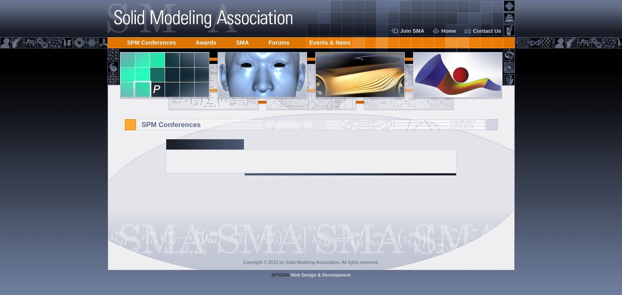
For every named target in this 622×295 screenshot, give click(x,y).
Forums (279, 41)
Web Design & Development (311, 274)
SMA (242, 41)
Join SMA (412, 31)
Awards (206, 41)
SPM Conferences (151, 41)
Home (448, 31)
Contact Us (487, 31)
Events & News (329, 41)
